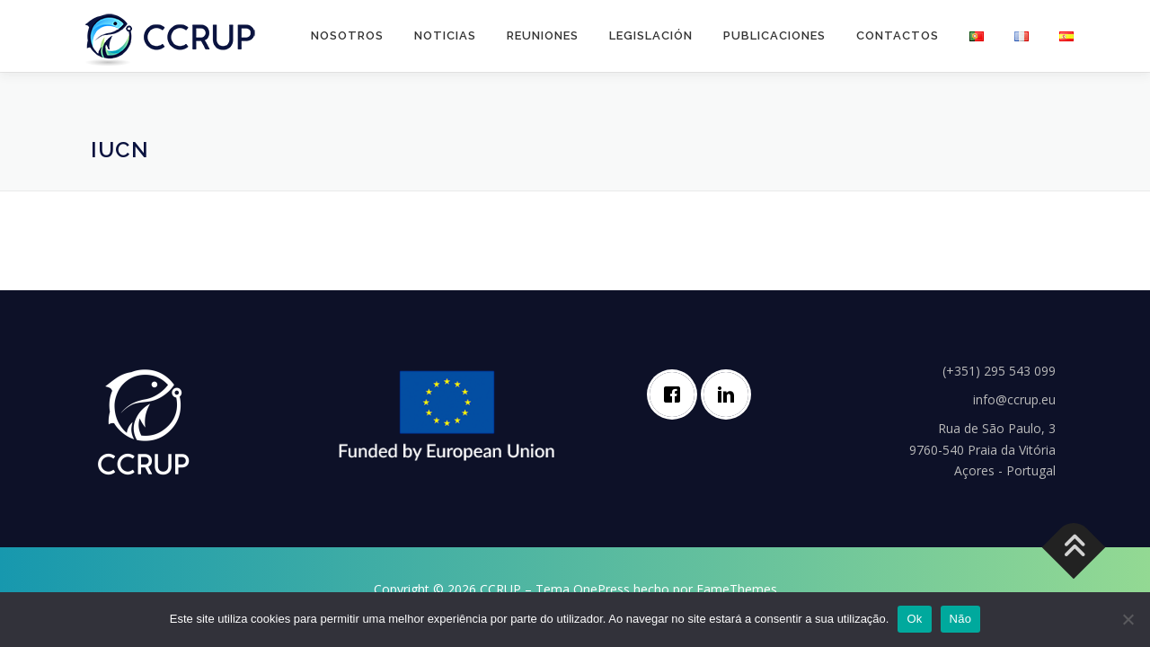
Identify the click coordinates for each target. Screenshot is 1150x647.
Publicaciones (774, 35)
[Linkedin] (730, 394)
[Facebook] (676, 394)
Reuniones (543, 35)
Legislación (651, 35)
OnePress (601, 589)
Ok (914, 618)
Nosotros (347, 35)
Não (961, 618)
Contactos (897, 35)
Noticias (445, 35)
